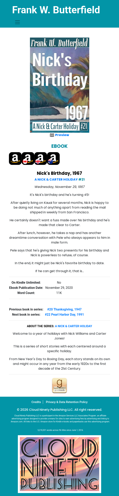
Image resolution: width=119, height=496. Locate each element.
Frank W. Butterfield (56, 10)
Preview (59, 135)
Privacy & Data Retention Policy (66, 402)
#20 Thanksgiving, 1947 (64, 309)
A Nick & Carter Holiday (56, 179)
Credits (36, 402)
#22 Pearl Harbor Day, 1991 (64, 314)
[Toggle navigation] (17, 22)
